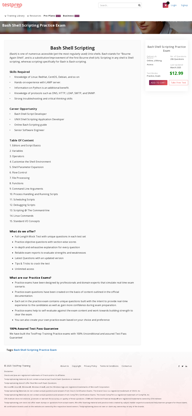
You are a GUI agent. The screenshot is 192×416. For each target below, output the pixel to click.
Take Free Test (178, 82)
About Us (64, 366)
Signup (184, 5)
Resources (34, 15)
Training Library (14, 15)
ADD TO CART (158, 82)
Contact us (127, 366)
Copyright (76, 366)
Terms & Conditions (109, 366)
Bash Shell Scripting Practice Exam (35, 350)
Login (174, 5)
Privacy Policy (90, 366)
